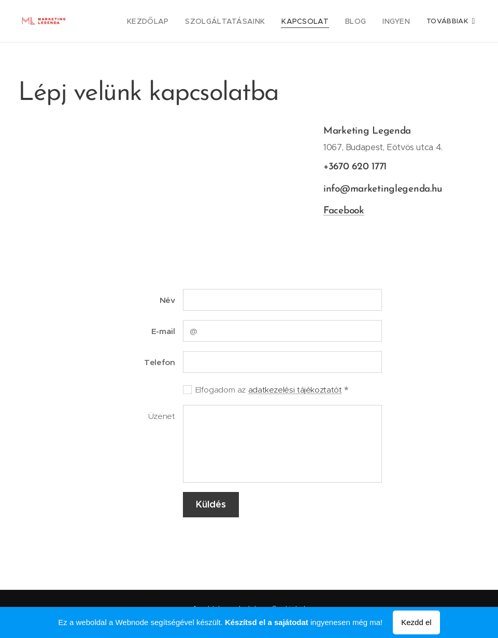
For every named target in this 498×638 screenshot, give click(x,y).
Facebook (343, 211)
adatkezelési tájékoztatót (295, 390)
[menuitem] (200, 21)
